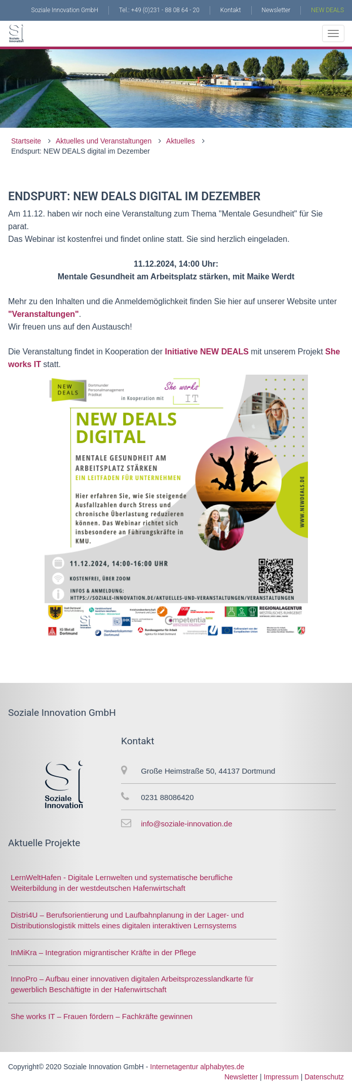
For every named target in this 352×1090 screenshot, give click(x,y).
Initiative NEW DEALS (206, 351)
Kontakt (230, 10)
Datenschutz (324, 1077)
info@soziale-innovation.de (186, 823)
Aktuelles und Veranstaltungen (103, 141)
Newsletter (276, 10)
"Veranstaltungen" (43, 314)
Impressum (281, 1077)
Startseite (26, 141)
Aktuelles (180, 141)
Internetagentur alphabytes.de (197, 1067)
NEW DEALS (327, 10)
